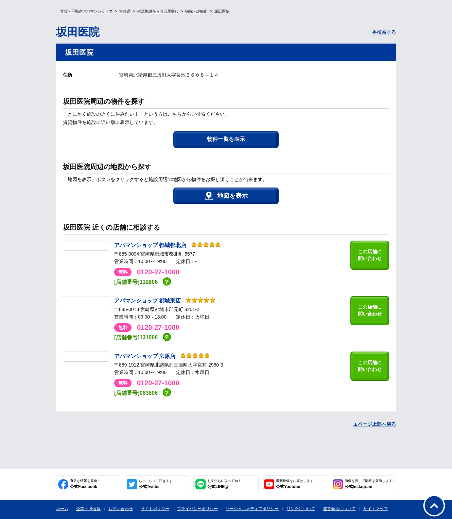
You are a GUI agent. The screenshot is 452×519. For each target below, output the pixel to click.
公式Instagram (370, 484)
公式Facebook (85, 484)
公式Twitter (156, 484)
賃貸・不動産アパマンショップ (86, 11)
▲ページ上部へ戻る (374, 424)
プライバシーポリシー (197, 508)
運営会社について (339, 508)
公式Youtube (296, 484)
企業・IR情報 (88, 508)
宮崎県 (125, 11)
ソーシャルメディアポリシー (252, 508)
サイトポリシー (155, 508)
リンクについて (300, 508)
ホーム (62, 508)
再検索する (384, 32)
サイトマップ (375, 508)
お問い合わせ (120, 508)
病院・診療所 (196, 11)
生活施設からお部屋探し (157, 11)
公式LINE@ (224, 484)
